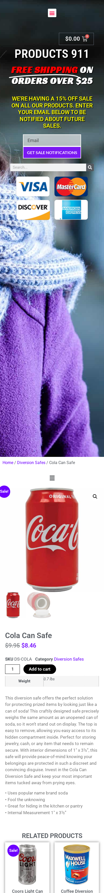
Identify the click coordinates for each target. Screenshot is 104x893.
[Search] (90, 167)
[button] (52, 13)
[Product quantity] (12, 669)
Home (8, 462)
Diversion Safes (31, 462)
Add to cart (39, 669)
